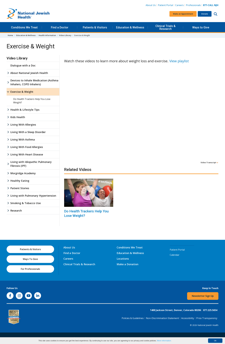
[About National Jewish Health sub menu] (8, 73)
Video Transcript (209, 162)
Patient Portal (165, 5)
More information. (164, 341)
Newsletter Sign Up (203, 296)
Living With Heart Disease (26, 154)
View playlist (179, 61)
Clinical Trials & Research (165, 27)
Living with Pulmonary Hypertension (33, 195)
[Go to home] (28, 14)
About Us (151, 5)
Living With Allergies (23, 124)
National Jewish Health (207, 325)
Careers (179, 5)
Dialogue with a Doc (23, 65)
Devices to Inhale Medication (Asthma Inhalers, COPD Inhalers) (34, 82)
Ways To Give (30, 259)
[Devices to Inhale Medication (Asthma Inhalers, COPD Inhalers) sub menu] (8, 82)
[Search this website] (215, 14)
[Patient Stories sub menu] (8, 188)
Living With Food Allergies (26, 147)
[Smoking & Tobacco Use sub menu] (8, 203)
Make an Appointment (183, 13)
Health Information (47, 35)
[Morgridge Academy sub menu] (8, 173)
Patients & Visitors (95, 27)
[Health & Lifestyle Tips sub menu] (8, 110)
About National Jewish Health (29, 73)
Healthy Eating (19, 180)
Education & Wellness (130, 27)
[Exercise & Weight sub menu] (8, 92)
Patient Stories (19, 188)
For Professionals (30, 269)
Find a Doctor (59, 27)
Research (16, 210)
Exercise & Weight (21, 91)
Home (10, 35)
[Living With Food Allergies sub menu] (8, 147)
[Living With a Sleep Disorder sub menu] (8, 132)
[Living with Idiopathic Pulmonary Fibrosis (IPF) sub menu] (8, 164)
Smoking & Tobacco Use (25, 203)
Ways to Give (200, 27)
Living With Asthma (22, 139)
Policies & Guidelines (133, 318)
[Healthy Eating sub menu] (8, 181)
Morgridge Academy (23, 173)
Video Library (65, 35)
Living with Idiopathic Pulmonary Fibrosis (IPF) (31, 163)
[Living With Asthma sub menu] (8, 139)
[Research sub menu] (8, 211)
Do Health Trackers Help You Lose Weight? (86, 213)
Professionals (193, 5)
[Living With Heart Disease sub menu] (8, 154)
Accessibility (187, 318)
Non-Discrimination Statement (162, 318)
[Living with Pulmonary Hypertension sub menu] (8, 196)
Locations (123, 258)
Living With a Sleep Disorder (28, 132)
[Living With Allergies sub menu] (8, 125)
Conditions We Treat (24, 27)
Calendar (174, 254)
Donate (204, 13)
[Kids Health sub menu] (8, 117)
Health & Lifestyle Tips (24, 109)
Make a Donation (127, 264)
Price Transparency (206, 318)
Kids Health (17, 117)
